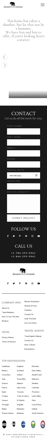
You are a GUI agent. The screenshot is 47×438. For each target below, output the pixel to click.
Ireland (19, 375)
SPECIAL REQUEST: (19, 192)
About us (5, 308)
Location (13, 181)
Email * (12, 148)
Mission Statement (31, 301)
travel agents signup (32, 336)
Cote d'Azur (36, 404)
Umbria (34, 409)
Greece (5, 383)
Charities (28, 310)
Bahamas (20, 413)
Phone (11, 159)
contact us (28, 340)
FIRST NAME (14, 126)
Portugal (5, 404)
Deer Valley (36, 370)
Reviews (5, 321)
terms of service (9, 342)
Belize (4, 409)
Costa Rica (6, 375)
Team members (8, 312)
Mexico (5, 370)
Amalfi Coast (37, 375)
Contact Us (28, 314)
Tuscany (20, 392)
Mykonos (35, 379)
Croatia (5, 396)
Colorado (35, 387)
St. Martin (21, 400)
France (4, 387)
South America (37, 413)
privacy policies (8, 337)
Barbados (20, 409)
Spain (4, 392)
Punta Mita (21, 379)
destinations (29, 349)
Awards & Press (30, 306)
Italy (3, 379)
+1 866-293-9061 (23, 256)
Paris (34, 400)
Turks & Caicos (23, 396)
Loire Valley (36, 396)
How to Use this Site (10, 316)
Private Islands (8, 413)
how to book (29, 345)
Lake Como (21, 387)
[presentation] (4, 57)
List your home (30, 323)
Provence (35, 392)
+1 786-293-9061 (23, 253)
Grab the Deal (30, 319)
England (20, 366)
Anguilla (20, 404)
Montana (35, 366)
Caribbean (6, 366)
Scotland (20, 370)
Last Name (14, 137)
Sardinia (35, 383)
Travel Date (15, 170)
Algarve (20, 383)
